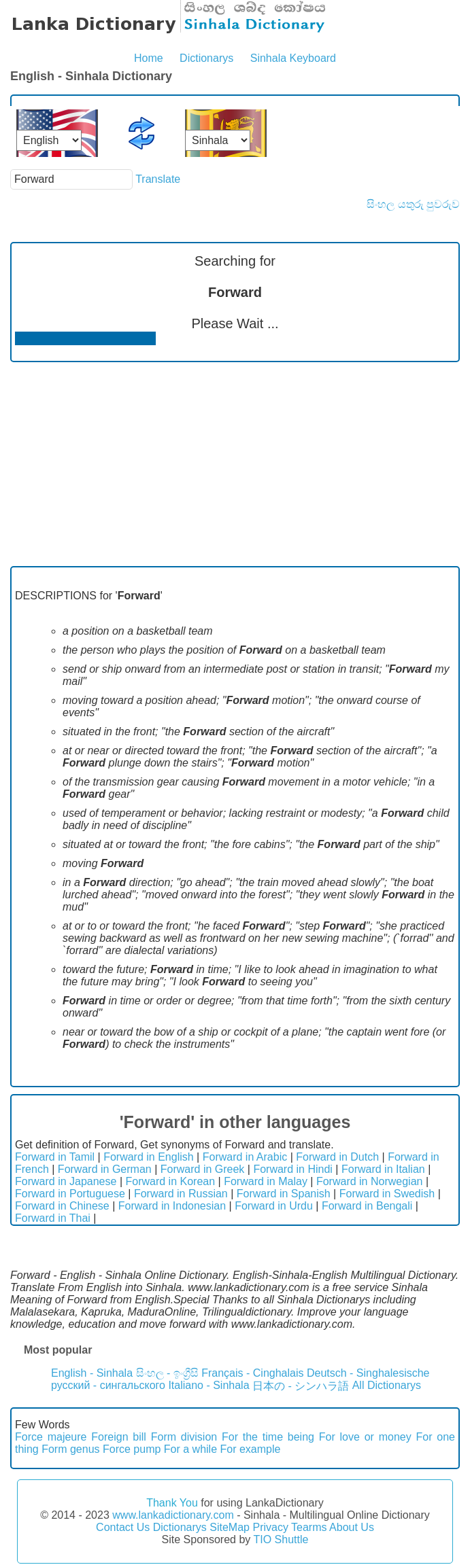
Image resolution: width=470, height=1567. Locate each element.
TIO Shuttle (280, 1539)
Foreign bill (118, 1437)
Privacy (270, 1527)
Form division (184, 1437)
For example (250, 1449)
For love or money (365, 1437)
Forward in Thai (52, 1218)
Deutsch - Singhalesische (368, 1373)
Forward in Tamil (55, 1157)
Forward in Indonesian (172, 1206)
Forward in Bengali (367, 1206)
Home (148, 58)
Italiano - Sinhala (208, 1385)
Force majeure (51, 1437)
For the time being (268, 1437)
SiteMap (229, 1527)
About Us (351, 1527)
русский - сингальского (108, 1385)
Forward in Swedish (387, 1193)
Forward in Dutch (337, 1157)
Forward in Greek (203, 1169)
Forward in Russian (181, 1193)
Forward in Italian (383, 1169)
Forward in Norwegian (369, 1181)
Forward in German (105, 1169)
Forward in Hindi (292, 1169)
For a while (190, 1449)
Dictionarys (206, 58)
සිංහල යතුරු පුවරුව (413, 204)
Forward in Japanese (65, 1181)
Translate (157, 179)
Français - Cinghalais (252, 1373)
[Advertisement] (235, 464)
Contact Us (123, 1527)
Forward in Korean (170, 1181)
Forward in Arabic (245, 1157)
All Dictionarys (386, 1385)
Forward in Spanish (284, 1193)
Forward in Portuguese (70, 1193)
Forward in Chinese (62, 1206)
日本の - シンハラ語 (300, 1386)
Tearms (308, 1527)
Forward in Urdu (274, 1206)
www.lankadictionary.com (172, 1515)
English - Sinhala (92, 1373)
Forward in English (148, 1157)
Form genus (70, 1449)
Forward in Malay (265, 1181)
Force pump (132, 1449)
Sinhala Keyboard (293, 58)
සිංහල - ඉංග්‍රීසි (167, 1373)
